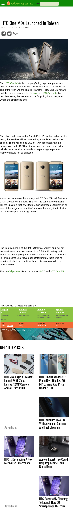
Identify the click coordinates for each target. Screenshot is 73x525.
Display (4, 309)
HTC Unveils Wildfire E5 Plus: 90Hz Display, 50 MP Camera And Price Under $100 (52, 382)
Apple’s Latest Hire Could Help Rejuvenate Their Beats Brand (53, 463)
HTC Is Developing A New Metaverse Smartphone (18, 461)
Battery (41, 309)
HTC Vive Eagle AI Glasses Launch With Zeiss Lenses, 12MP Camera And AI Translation (19, 382)
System (59, 309)
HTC (42, 271)
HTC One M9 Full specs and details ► (18, 306)
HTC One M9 (57, 271)
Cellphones (14, 271)
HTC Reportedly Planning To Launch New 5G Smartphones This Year (53, 502)
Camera (23, 309)
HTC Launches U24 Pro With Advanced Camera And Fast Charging (52, 423)
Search (37, 3)
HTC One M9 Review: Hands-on (16, 330)
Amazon (10, 326)
